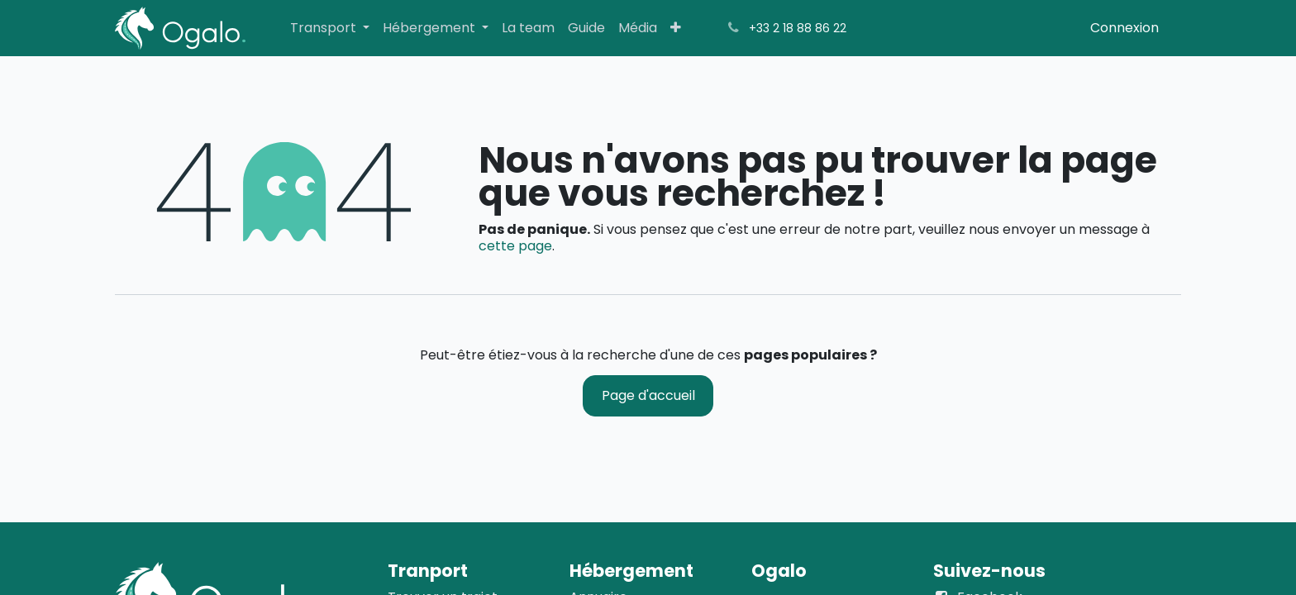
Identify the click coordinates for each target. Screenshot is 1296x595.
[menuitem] (330, 27)
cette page (515, 245)
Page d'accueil (648, 395)
